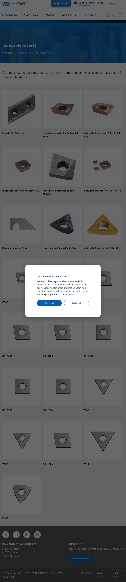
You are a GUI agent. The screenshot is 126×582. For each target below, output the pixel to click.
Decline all (76, 303)
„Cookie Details (67, 294)
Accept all (49, 303)
